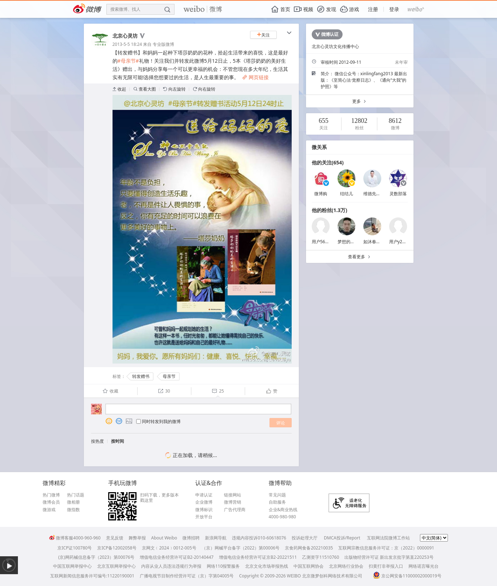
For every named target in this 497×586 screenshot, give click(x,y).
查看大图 (144, 89)
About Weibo (164, 538)
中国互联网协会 (308, 566)
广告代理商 (234, 510)
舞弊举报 (137, 538)
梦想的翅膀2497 (353, 242)
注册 (373, 9)
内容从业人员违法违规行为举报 (171, 566)
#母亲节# (128, 60)
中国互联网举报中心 (72, 566)
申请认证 (203, 495)
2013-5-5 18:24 (127, 44)
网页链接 (255, 77)
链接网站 (232, 495)
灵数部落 (398, 194)
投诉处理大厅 (304, 538)
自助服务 (277, 502)
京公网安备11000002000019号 (407, 576)
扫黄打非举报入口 (386, 566)
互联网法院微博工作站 (388, 538)
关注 (263, 35)
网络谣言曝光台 (423, 566)
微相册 (73, 502)
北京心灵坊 (125, 35)
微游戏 (49, 510)
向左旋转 (174, 89)
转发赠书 (140, 376)
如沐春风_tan (376, 242)
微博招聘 (191, 538)
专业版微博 (163, 44)
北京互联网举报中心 (116, 566)
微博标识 (203, 510)
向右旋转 (204, 89)
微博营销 (232, 502)
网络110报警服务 (223, 566)
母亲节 (169, 376)
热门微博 (51, 495)
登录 (394, 9)
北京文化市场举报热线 (266, 566)
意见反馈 (114, 538)
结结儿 (346, 194)
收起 (119, 89)
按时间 (117, 441)
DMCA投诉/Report (342, 538)
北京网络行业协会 (346, 566)
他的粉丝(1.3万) (329, 210)
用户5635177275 (328, 242)
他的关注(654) (328, 162)
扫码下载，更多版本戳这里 (159, 497)
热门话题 (75, 495)
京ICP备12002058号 (117, 548)
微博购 (320, 194)
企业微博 (203, 502)
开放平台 (203, 517)
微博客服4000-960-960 (74, 538)
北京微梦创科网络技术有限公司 (332, 576)
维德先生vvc (375, 194)
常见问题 (277, 495)
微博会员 (51, 502)
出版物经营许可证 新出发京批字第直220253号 (388, 557)
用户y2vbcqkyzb (405, 242)
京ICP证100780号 (74, 548)
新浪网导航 (215, 538)
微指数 (73, 510)
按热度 (97, 441)
